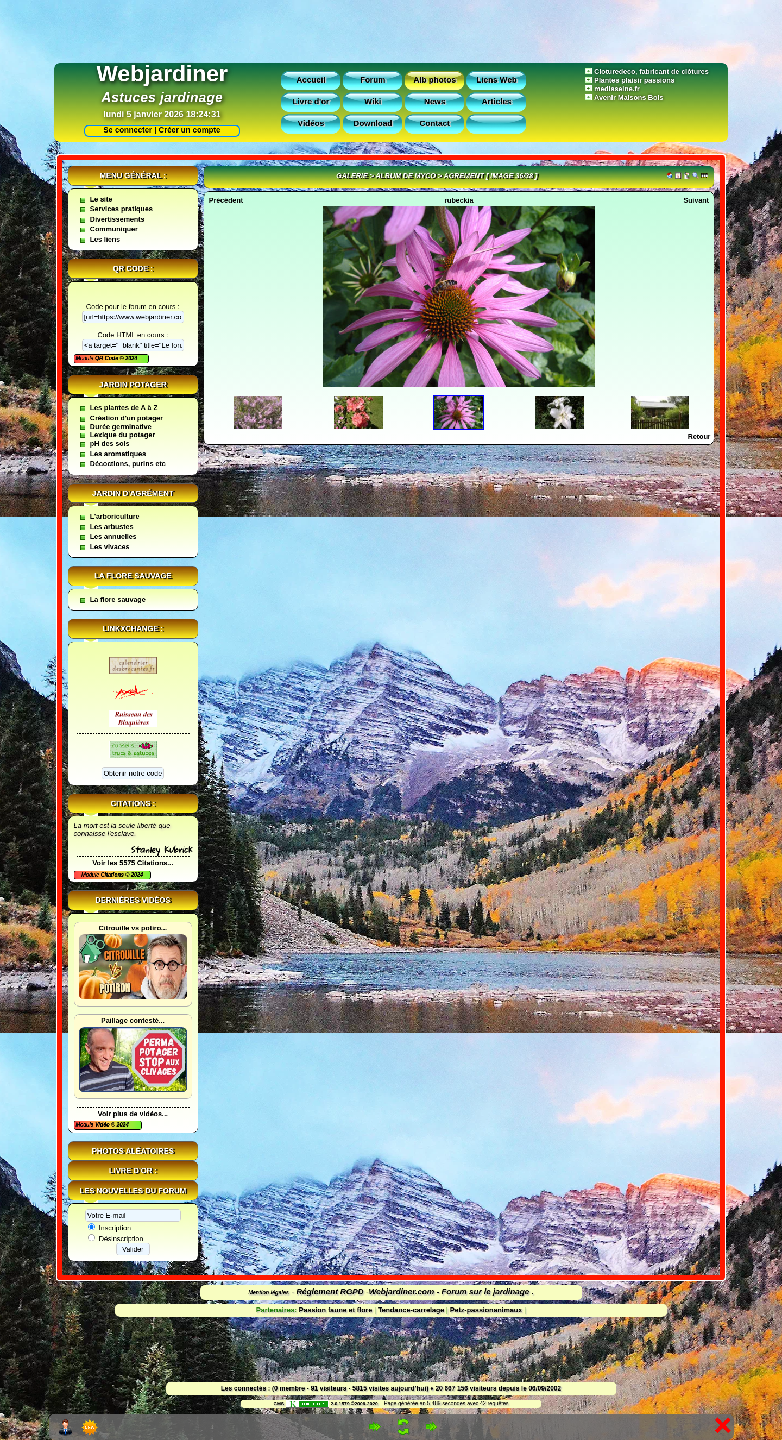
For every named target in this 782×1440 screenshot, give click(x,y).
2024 (130, 358)
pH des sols (110, 443)
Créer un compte (189, 129)
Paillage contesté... (133, 1020)
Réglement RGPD (330, 1291)
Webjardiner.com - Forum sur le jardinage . (451, 1291)
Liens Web (496, 79)
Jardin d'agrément (133, 493)
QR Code (107, 358)
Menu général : (133, 175)
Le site (101, 199)
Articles (497, 101)
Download (373, 123)
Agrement (464, 176)
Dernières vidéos (132, 900)
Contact (434, 123)
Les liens (105, 239)
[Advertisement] (391, 28)
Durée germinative (121, 427)
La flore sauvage (133, 575)
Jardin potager (132, 384)
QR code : (133, 268)
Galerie (352, 176)
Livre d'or (311, 101)
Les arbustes (112, 527)
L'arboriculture (115, 516)
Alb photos (434, 79)
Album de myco (405, 176)
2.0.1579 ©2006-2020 (332, 1403)
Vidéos (311, 123)
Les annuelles (113, 536)
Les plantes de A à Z (124, 408)
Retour (699, 436)
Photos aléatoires (133, 1151)
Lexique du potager (122, 435)
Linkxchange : (133, 628)
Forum (373, 79)
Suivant (696, 200)
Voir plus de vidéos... (133, 1114)
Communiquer (114, 229)
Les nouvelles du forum (133, 1190)
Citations (112, 875)
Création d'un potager (126, 418)
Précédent (226, 200)
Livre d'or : (133, 1170)
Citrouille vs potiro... (133, 928)
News (434, 101)
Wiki (372, 101)
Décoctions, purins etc (128, 464)
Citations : (133, 803)
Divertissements (117, 219)
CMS (278, 1403)
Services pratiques (121, 209)
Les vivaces (110, 547)
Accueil (311, 79)
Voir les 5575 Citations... (132, 863)
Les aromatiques (118, 454)
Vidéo (103, 1125)
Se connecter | (128, 129)
